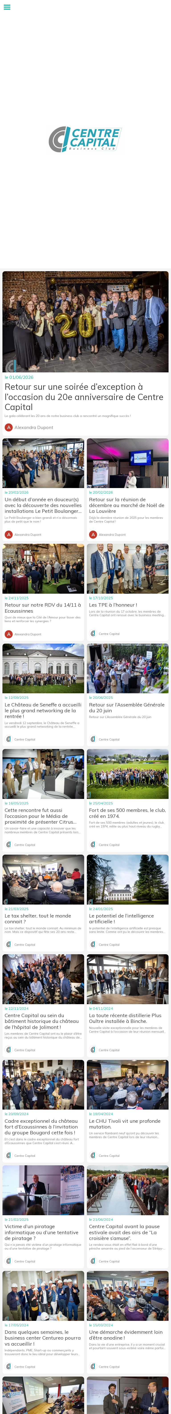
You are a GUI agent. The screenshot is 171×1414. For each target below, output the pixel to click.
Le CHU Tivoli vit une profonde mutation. (125, 1124)
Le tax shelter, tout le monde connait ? (38, 919)
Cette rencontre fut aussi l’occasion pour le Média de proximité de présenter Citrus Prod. (39, 816)
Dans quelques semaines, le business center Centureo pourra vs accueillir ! (43, 1338)
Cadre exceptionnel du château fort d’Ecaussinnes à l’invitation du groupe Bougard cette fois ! (41, 1127)
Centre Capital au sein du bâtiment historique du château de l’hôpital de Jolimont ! (42, 1021)
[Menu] (7, 7)
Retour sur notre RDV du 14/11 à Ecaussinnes (43, 608)
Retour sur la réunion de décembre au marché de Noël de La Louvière (126, 505)
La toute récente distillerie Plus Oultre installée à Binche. (125, 1018)
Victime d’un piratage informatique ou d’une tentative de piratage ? (41, 1232)
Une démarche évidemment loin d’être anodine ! (126, 1335)
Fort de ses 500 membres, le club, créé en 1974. (127, 813)
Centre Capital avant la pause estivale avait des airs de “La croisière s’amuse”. (124, 1232)
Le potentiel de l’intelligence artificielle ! (121, 919)
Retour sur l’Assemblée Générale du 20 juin (127, 708)
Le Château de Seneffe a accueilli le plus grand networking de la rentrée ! (43, 710)
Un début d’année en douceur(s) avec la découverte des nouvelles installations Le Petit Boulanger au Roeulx (43, 505)
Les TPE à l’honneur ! (113, 605)
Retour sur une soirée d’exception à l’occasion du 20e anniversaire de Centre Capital (84, 397)
